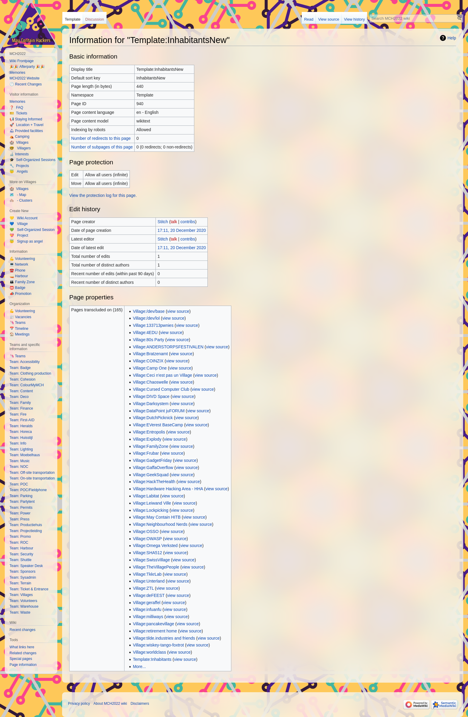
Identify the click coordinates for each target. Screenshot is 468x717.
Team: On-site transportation (32, 478)
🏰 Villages (19, 142)
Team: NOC (19, 467)
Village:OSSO (145, 531)
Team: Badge (20, 368)
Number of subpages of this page (102, 147)
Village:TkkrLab (147, 574)
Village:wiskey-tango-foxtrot (158, 645)
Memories (17, 73)
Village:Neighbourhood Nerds (160, 524)
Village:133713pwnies (153, 325)
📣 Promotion (20, 294)
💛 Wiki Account (24, 218)
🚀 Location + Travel (26, 125)
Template (73, 19)
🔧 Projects (19, 166)
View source (328, 19)
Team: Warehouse (24, 606)
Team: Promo (20, 536)
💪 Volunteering (22, 259)
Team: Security (21, 554)
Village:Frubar (146, 453)
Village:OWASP (147, 538)
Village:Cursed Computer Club (161, 389)
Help (451, 38)
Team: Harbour (21, 548)
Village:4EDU (145, 332)
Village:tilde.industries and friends (164, 638)
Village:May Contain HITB (157, 517)
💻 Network (19, 264)
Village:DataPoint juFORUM (158, 410)
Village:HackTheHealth (154, 481)
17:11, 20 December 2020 (182, 230)
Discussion (94, 19)
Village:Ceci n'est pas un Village (162, 375)
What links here (22, 647)
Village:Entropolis (149, 432)
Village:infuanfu (147, 609)
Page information (23, 665)
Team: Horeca (21, 432)
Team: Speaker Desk (26, 566)
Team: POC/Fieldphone (28, 490)
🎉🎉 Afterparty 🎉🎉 (27, 67)
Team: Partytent (22, 502)
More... (139, 666)
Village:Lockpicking (150, 510)
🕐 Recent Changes (26, 84)
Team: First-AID (22, 420)
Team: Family (20, 403)
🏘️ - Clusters (21, 200)
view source (178, 311)
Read (308, 19)
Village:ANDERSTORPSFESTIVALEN (168, 346)
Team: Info (18, 443)
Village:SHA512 (147, 552)
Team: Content (21, 391)
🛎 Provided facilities (26, 131)
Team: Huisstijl (21, 438)
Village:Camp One (150, 368)
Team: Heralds (21, 426)
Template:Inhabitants (152, 659)
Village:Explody (147, 439)
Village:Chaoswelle (150, 382)
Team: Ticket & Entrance (29, 589)
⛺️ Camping (19, 136)
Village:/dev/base (148, 311)
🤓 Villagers (20, 148)
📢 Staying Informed (26, 119)
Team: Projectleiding (26, 531)
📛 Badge (17, 288)
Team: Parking (21, 496)
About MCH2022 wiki (110, 703)
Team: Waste (20, 612)
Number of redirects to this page (101, 138)
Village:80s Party (148, 339)
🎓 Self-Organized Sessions (33, 160)
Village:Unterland (148, 581)
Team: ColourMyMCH (27, 385)
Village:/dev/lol (146, 318)
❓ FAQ (16, 107)
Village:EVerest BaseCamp (158, 424)
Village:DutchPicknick (153, 417)
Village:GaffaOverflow (153, 467)
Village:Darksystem (151, 403)
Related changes (23, 653)
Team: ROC (19, 542)
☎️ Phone (17, 270)
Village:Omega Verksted (155, 545)
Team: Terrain (20, 583)
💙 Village (19, 224)
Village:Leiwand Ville (152, 503)
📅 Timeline (19, 329)
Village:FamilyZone (150, 446)
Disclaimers (139, 703)
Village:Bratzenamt (150, 353)
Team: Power (20, 513)
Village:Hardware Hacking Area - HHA (168, 488)
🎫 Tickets (18, 113)
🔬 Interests (19, 154)
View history (354, 19)
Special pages (21, 659)
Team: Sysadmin (23, 577)
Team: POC (19, 484)
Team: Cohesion (23, 379)
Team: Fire (18, 414)
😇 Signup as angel (26, 241)
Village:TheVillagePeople (156, 567)
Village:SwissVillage (151, 559)
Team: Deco (19, 397)
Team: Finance (21, 408)
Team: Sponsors (23, 571)
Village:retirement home (155, 631)
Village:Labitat (146, 496)
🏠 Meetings (20, 334)
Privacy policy (79, 703)
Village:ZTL (143, 588)
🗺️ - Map (18, 195)
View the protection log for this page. (103, 195)
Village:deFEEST (148, 595)
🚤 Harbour (19, 276)
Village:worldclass (149, 652)
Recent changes (23, 630)
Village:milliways (148, 616)
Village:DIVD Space (151, 396)
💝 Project (19, 235)
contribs (188, 221)
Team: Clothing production (30, 373)
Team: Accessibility (25, 362)
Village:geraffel (146, 602)
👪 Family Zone (22, 282)
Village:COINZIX (148, 360)
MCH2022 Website (25, 78)
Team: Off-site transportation (32, 473)
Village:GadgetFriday (152, 460)
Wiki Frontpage (22, 61)
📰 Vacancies (20, 317)
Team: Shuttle (20, 560)
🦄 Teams (17, 323)
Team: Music (20, 461)
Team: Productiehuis (26, 525)
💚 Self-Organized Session (32, 230)
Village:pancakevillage (153, 623)
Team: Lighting (21, 449)
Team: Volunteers (23, 601)
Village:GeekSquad (151, 474)
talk (173, 221)
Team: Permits (21, 507)
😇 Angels (19, 171)
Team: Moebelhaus (25, 455)
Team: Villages (21, 595)
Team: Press (20, 519)
